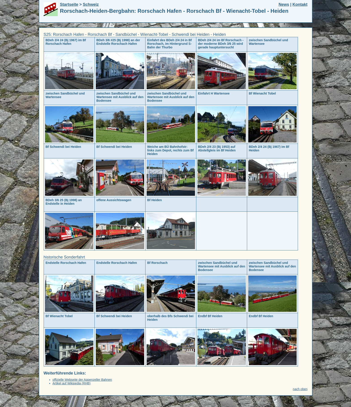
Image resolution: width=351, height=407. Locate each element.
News (283, 4)
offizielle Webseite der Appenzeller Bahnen (82, 379)
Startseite (69, 4)
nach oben (300, 389)
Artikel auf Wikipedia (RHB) (72, 383)
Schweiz (91, 4)
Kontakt (300, 4)
